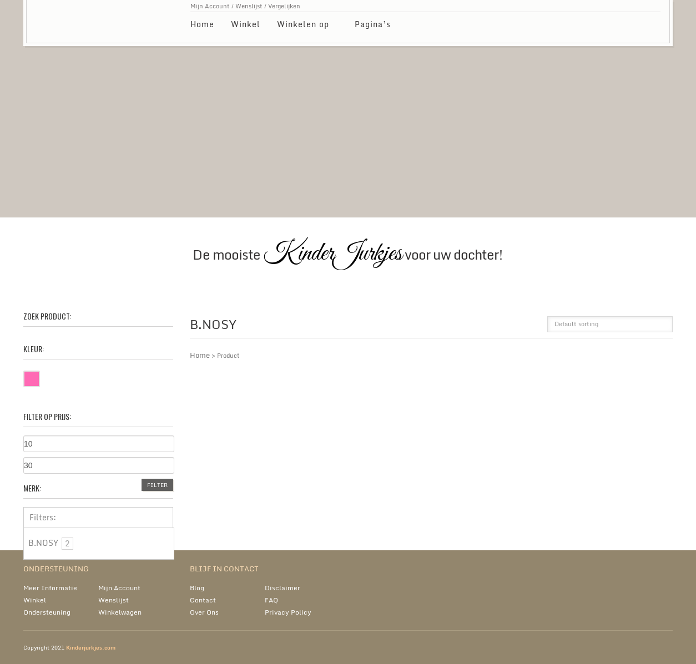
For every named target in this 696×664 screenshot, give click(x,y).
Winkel (245, 24)
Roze (39, 377)
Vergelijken (284, 6)
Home (202, 24)
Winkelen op (303, 26)
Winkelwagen (120, 612)
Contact (203, 600)
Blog (197, 587)
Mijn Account (210, 6)
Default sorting (576, 324)
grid (512, 327)
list (531, 327)
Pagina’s (373, 26)
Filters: (42, 517)
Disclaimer (282, 587)
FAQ (271, 600)
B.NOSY (50, 543)
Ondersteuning (46, 612)
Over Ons (204, 612)
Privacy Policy (288, 612)
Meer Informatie (50, 587)
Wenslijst (249, 6)
